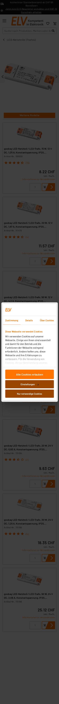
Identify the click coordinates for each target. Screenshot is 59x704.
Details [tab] (29, 320)
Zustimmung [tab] (11, 320)
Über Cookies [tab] (47, 320)
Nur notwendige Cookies (29, 393)
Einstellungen (30, 384)
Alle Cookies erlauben (29, 374)
